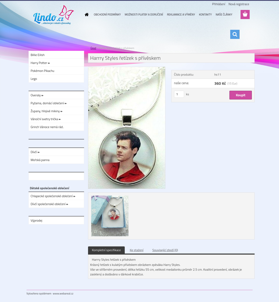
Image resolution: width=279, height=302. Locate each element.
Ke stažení (136, 250)
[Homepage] (86, 14)
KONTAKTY (205, 14)
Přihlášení (218, 4)
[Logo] (54, 15)
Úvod (93, 48)
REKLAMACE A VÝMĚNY (181, 14)
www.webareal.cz (63, 293)
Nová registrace (238, 4)
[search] (234, 34)
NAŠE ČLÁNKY (224, 14)
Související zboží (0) (165, 250)
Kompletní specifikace (106, 250)
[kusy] (179, 94)
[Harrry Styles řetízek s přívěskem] (126, 68)
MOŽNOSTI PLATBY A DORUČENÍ (144, 14)
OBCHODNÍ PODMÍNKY (107, 14)
